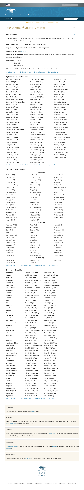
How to (33, 411)
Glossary (54, 446)
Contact (10, 483)
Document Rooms (11, 423)
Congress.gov (52, 434)
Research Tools (12, 446)
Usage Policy (30, 483)
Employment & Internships (50, 483)
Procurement (62, 483)
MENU (9, 19)
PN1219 (23, 51)
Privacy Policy (38, 483)
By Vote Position (39, 72)
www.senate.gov (72, 483)
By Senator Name (25, 72)
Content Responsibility (19, 483)
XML (75, 34)
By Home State (53, 72)
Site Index (8, 448)
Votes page (28, 458)
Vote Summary (11, 72)
